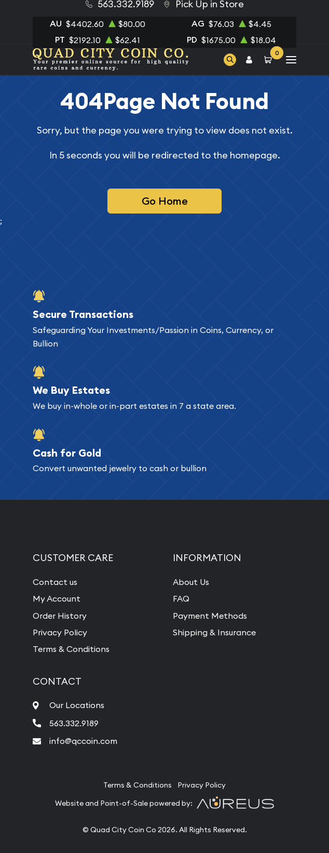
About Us (191, 582)
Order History (60, 615)
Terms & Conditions (71, 649)
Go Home (165, 201)
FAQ (181, 598)
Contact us (55, 582)
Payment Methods (210, 615)
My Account (56, 598)
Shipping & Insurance (214, 632)
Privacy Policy (60, 632)
